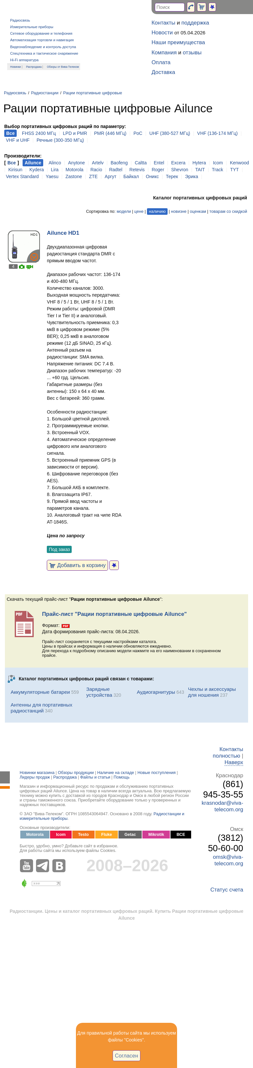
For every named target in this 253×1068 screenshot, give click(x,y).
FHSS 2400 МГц (39, 133)
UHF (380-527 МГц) (169, 133)
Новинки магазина (37, 772)
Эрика (191, 176)
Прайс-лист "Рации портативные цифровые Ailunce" (114, 614)
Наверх (234, 762)
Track (217, 169)
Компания (164, 52)
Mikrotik (156, 834)
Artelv (98, 162)
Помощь (122, 777)
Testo (83, 834)
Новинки (15, 66)
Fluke (106, 834)
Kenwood (239, 162)
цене (138, 211)
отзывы (192, 52)
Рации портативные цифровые (92, 93)
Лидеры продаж (35, 777)
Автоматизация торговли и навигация (42, 40)
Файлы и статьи (95, 777)
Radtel (115, 169)
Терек (172, 176)
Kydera (36, 169)
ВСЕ (180, 834)
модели (124, 211)
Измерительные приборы (31, 27)
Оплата (161, 62)
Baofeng (119, 162)
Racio (96, 169)
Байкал (131, 176)
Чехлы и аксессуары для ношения (212, 692)
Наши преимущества (178, 42)
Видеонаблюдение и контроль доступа (43, 47)
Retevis (137, 169)
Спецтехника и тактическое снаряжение (44, 53)
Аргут (111, 176)
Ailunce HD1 (63, 233)
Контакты (163, 23)
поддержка (195, 23)
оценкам (198, 211)
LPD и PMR (75, 133)
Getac (130, 834)
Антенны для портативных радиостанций (41, 707)
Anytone (76, 162)
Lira (55, 169)
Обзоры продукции (76, 772)
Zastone (73, 176)
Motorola (74, 169)
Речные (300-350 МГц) (60, 140)
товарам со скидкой (228, 211)
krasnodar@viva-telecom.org (222, 806)
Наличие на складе (115, 772)
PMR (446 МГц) (110, 133)
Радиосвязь (20, 20)
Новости (162, 32)
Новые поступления (156, 772)
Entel (159, 162)
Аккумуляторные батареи (40, 692)
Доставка (163, 72)
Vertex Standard (22, 176)
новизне (178, 211)
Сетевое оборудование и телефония (41, 33)
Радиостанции (45, 93)
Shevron (179, 169)
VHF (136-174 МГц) (217, 133)
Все (12, 162)
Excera (178, 162)
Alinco (54, 162)
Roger (158, 169)
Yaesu (52, 176)
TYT (234, 169)
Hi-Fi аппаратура (24, 60)
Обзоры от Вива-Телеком (63, 66)
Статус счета (226, 890)
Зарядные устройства (99, 692)
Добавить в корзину (77, 565)
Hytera (199, 162)
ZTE (93, 176)
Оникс (152, 176)
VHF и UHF (17, 140)
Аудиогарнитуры (156, 692)
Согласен (126, 1056)
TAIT (200, 169)
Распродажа (34, 66)
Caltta (141, 162)
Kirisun (16, 169)
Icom (218, 162)
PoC (138, 133)
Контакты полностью (228, 752)
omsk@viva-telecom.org (228, 860)
